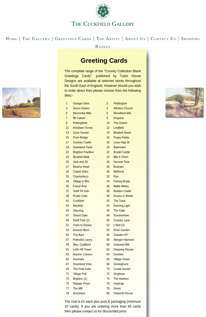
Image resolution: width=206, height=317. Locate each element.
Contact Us (163, 38)
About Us (135, 38)
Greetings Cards (73, 38)
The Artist (108, 38)
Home (11, 38)
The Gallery (36, 38)
